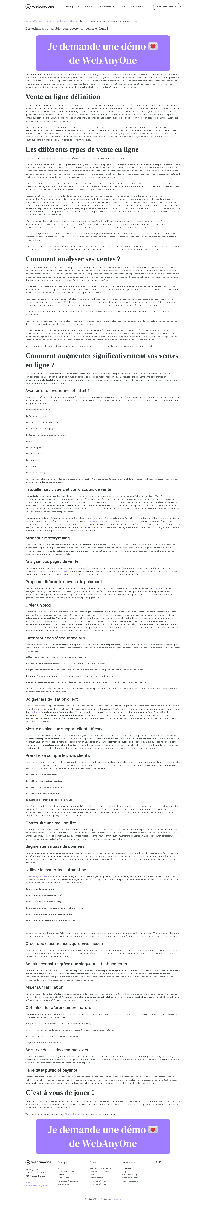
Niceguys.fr (117, 1199)
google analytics (61, 571)
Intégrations (128, 1168)
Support (61, 1168)
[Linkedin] (156, 1162)
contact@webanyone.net (37, 1185)
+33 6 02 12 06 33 (33, 1182)
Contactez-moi (73, 1114)
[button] (77, 6)
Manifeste (62, 1174)
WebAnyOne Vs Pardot (100, 1181)
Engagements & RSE (67, 1171)
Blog (124, 1171)
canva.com (110, 496)
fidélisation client (36, 705)
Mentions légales (66, 1177)
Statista (156, 588)
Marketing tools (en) (67, 1184)
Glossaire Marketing (131, 1177)
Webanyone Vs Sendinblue (102, 1168)
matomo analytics (41, 571)
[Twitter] (160, 1162)
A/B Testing (142, 571)
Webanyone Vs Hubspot (101, 1171)
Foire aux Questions (131, 1181)
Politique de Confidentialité (70, 1181)
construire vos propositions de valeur (103, 521)
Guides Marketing (130, 1174)
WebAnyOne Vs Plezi (99, 1184)
